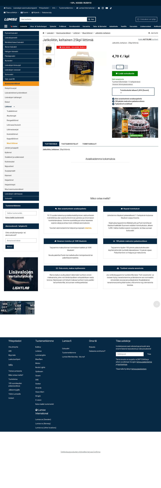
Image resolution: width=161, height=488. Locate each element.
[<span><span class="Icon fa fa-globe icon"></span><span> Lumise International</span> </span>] (86, 8)
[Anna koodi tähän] (20, 240)
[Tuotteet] (6, 26)
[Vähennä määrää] (114, 67)
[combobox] (58, 19)
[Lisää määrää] (126, 67)
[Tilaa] (149, 347)
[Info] (54, 8)
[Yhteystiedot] (44, 8)
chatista (88, 228)
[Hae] (91, 19)
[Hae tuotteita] (58, 19)
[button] (135, 92)
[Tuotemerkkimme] (66, 8)
